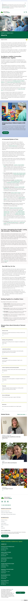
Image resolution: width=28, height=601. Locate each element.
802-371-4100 (3, 561)
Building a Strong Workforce (7, 339)
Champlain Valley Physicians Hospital (19, 173)
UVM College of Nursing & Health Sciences (8, 514)
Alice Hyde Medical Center (15, 181)
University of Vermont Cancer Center (15, 207)
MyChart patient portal (13, 145)
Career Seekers (3, 523)
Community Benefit (6, 376)
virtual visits (6, 260)
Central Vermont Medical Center (19, 174)
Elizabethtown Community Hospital (13, 182)
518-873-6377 (3, 572)
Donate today (5, 535)
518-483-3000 (3, 578)
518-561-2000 (3, 567)
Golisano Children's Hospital (16, 192)
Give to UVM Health (6, 395)
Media (2, 526)
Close (20, 592)
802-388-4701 (3, 584)
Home (3, 14)
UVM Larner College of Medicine (6, 512)
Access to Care (5, 330)
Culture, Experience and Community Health (10, 367)
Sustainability (4, 358)
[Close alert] (25, 3)
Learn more (5, 132)
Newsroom (4, 404)
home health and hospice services (12, 222)
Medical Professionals (4, 524)
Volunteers (3, 521)
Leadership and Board (6, 349)
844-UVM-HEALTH (6, 505)
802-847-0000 (3, 555)
